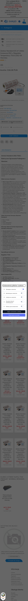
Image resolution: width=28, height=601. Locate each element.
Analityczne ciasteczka (11, 297)
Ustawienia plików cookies (13, 285)
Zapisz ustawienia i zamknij (14, 311)
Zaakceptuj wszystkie (14, 315)
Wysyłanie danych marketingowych (10, 302)
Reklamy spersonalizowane (12, 306)
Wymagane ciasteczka (11, 289)
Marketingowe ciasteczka (11, 293)
